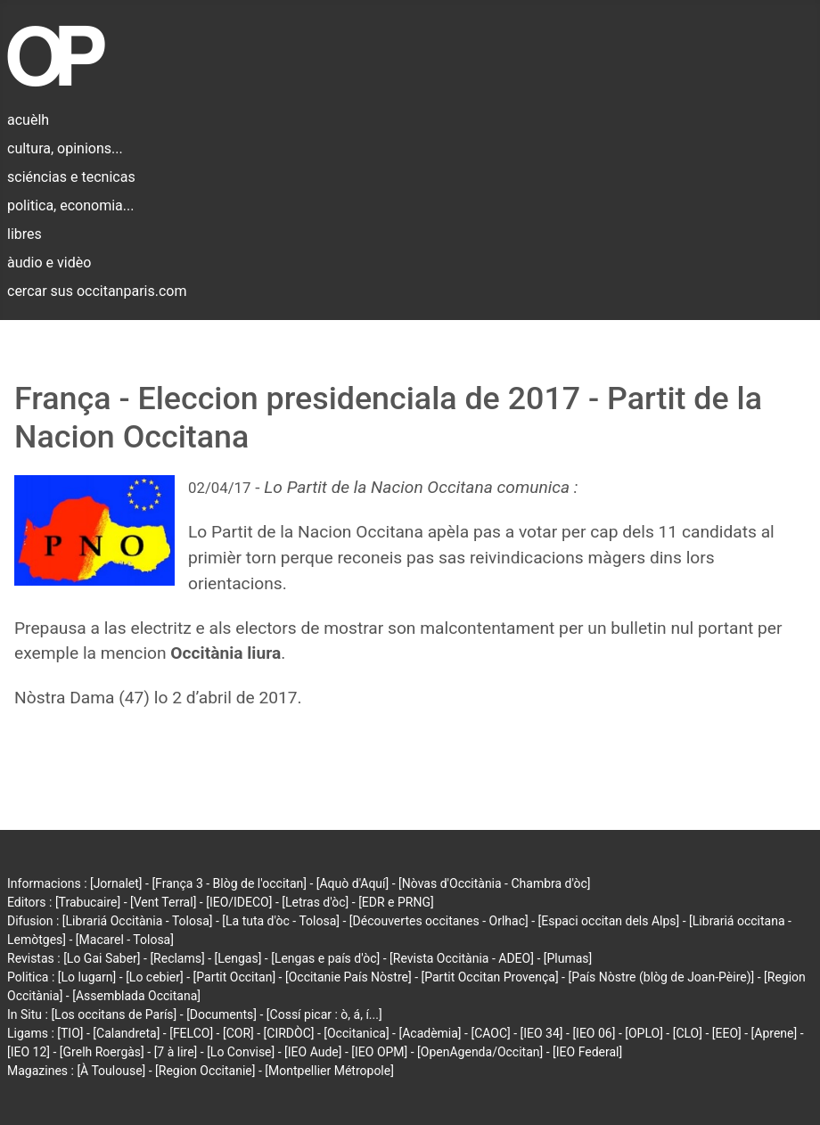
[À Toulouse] (111, 1070)
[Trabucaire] (87, 902)
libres (24, 234)
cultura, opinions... (65, 148)
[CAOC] (490, 1033)
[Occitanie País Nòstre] (348, 977)
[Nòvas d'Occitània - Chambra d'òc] (494, 883)
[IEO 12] (28, 1052)
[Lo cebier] (155, 977)
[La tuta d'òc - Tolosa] (281, 921)
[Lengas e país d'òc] (325, 958)
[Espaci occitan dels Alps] (609, 921)
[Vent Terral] (163, 902)
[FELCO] (191, 1033)
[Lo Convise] (241, 1052)
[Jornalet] (116, 883)
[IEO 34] (542, 1033)
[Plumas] (568, 958)
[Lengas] (238, 958)
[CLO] (687, 1033)
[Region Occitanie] (205, 1070)
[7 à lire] (176, 1052)
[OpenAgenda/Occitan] (480, 1052)
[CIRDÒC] (289, 1033)
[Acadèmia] (429, 1033)
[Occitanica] (356, 1033)
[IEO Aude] (312, 1052)
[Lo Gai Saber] (101, 958)
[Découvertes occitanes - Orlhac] (439, 921)
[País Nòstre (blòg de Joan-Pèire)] (661, 977)
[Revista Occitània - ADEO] (462, 958)
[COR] (238, 1033)
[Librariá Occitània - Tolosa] (137, 921)
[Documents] (221, 1014)
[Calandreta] (126, 1033)
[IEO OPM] (379, 1052)
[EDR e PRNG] (396, 902)
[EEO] (727, 1033)
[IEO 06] (593, 1033)
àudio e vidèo (49, 262)
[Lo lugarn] (87, 977)
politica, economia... (70, 205)
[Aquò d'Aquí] (352, 883)
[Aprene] (774, 1033)
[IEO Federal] (587, 1052)
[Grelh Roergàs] (102, 1052)
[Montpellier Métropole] (329, 1070)
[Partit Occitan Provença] (489, 977)
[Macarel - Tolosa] (125, 939)
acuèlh (28, 119)
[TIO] (70, 1033)
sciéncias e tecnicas (71, 176)
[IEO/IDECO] (239, 902)
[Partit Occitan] (234, 977)
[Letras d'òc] (315, 902)
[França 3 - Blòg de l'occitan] (229, 883)
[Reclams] (177, 958)
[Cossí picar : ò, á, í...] (324, 1014)
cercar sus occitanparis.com (96, 291)
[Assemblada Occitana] (136, 996)
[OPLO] (644, 1033)
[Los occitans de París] (113, 1014)
